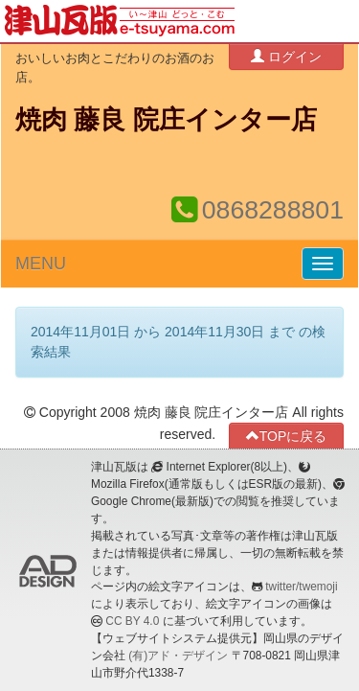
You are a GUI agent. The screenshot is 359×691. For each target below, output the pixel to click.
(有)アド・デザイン (178, 655)
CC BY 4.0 (132, 621)
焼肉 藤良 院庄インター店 (166, 119)
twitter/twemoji (301, 586)
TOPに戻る (286, 435)
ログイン (286, 56)
